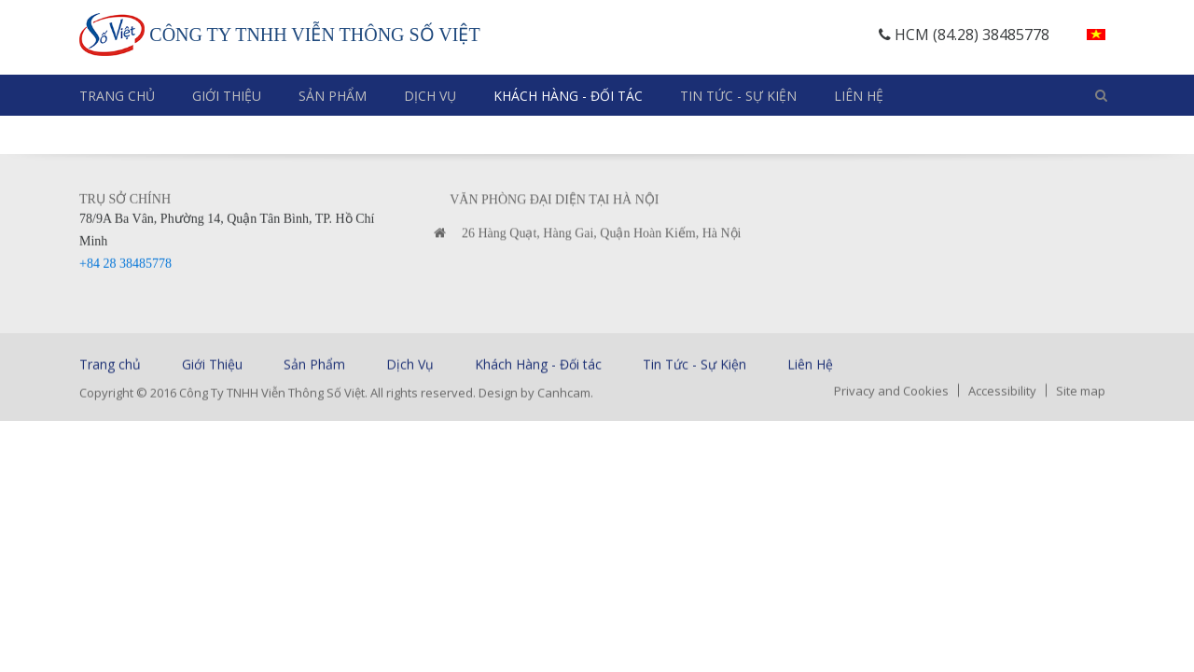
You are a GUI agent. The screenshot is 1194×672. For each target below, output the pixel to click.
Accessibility (1002, 392)
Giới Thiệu (226, 96)
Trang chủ (117, 96)
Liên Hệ (858, 96)
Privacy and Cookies (891, 392)
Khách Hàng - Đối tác (568, 96)
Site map (1080, 392)
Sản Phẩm (332, 96)
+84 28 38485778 (125, 266)
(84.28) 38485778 (991, 34)
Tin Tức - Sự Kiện (738, 96)
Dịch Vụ (430, 96)
